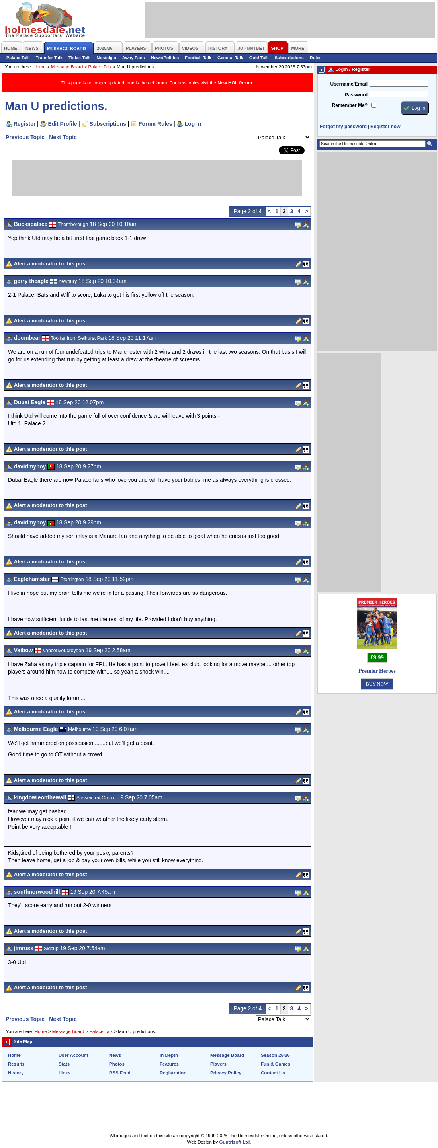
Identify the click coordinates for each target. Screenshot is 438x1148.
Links (64, 1072)
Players (218, 1064)
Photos (117, 1064)
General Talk (230, 57)
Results (16, 1064)
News (115, 1055)
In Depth (169, 1055)
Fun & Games (275, 1064)
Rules (316, 57)
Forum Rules (155, 124)
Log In (193, 124)
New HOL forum (234, 82)
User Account (73, 1055)
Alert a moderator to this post (50, 264)
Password (356, 94)
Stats (64, 1064)
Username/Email (349, 84)
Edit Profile (62, 124)
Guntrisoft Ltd (234, 1142)
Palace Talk (18, 57)
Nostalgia (106, 57)
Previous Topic (25, 137)
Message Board (67, 66)
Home (39, 66)
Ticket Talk (79, 57)
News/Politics (165, 57)
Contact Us (273, 1072)
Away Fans (133, 57)
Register (24, 124)
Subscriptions (289, 57)
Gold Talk (259, 57)
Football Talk (198, 57)
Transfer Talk (49, 57)
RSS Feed (120, 1072)
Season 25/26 (275, 1055)
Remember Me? (350, 105)
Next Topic (63, 137)
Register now (385, 126)
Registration (173, 1072)
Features (169, 1064)
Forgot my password (343, 126)
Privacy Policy (225, 1072)
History (16, 1072)
